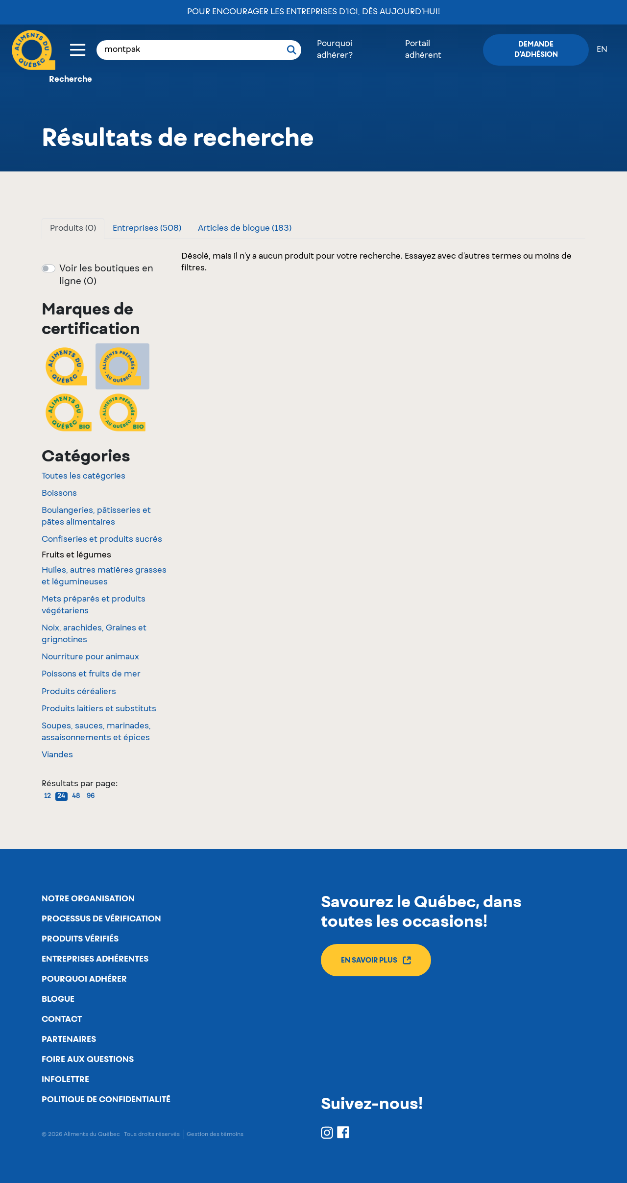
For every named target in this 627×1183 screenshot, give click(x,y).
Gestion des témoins (215, 1134)
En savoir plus (376, 960)
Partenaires (69, 1039)
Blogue (58, 999)
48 (76, 796)
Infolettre (65, 1080)
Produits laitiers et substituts (99, 709)
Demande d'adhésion (536, 49)
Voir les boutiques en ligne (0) (106, 275)
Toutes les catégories (83, 477)
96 (91, 796)
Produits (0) (73, 229)
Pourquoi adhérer (84, 979)
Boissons (59, 494)
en (602, 50)
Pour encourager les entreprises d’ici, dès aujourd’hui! (313, 12)
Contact (62, 1019)
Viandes (57, 755)
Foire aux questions (88, 1059)
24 (61, 796)
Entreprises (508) (147, 229)
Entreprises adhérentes (95, 959)
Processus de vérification (101, 919)
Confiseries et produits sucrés (102, 540)
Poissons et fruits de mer (91, 674)
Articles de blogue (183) (244, 229)
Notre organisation (88, 899)
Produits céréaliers (79, 692)
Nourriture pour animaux (90, 657)
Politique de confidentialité (106, 1100)
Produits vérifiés (80, 939)
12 (47, 796)
